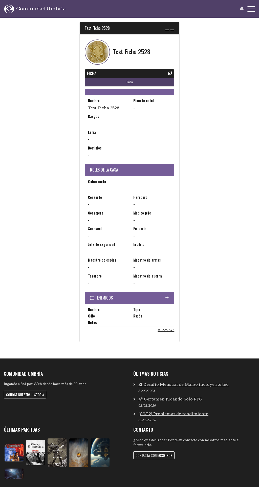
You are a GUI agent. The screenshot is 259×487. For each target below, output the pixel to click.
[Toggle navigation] (251, 9)
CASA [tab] (129, 82)
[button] (241, 9)
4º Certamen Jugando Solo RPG (170, 399)
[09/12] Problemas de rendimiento (173, 413)
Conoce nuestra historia (25, 394)
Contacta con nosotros (154, 455)
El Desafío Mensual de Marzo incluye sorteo (183, 384)
